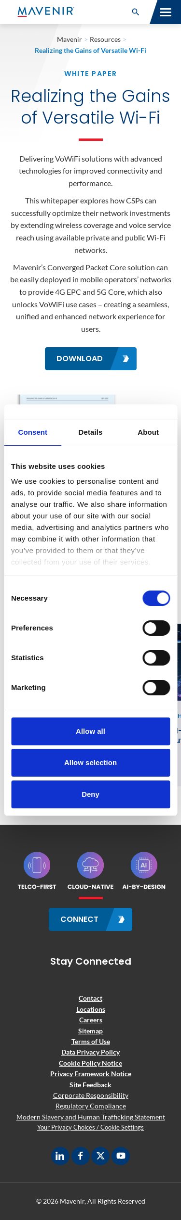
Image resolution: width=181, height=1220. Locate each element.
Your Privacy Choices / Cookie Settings (90, 1127)
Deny (90, 794)
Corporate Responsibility (90, 1095)
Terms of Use (90, 1041)
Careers (90, 1020)
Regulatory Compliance (91, 1106)
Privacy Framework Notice (90, 1073)
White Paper (90, 73)
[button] (135, 12)
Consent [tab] (32, 432)
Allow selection (90, 762)
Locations (90, 1009)
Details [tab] (91, 432)
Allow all (90, 731)
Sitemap (90, 1031)
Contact (90, 998)
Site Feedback (90, 1085)
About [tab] (148, 432)
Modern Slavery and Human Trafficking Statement (90, 1117)
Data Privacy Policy (90, 1052)
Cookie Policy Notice (90, 1063)
